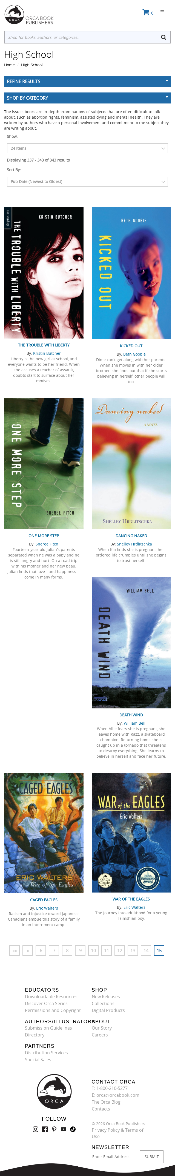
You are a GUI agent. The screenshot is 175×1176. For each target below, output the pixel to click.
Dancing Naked (131, 535)
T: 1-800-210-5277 (110, 1088)
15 (159, 951)
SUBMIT (152, 1156)
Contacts (101, 1109)
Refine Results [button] (23, 81)
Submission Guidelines (48, 1028)
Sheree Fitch (47, 544)
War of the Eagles (131, 899)
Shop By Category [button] (27, 98)
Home (9, 64)
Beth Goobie (134, 354)
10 (93, 951)
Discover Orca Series (46, 1003)
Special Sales (38, 1060)
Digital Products (108, 1010)
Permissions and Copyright (53, 1010)
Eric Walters (47, 908)
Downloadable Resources (51, 997)
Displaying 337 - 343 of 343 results (38, 160)
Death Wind (131, 714)
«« (14, 951)
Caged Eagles (44, 899)
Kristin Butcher (47, 353)
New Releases (106, 997)
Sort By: (14, 169)
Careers (100, 1035)
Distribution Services (46, 1053)
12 (119, 951)
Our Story (102, 1028)
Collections (103, 1003)
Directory (34, 1035)
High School (32, 64)
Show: (12, 136)
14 (146, 951)
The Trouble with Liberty (44, 345)
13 (132, 951)
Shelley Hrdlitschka (134, 544)
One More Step (43, 535)
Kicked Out (131, 345)
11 (106, 951)
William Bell (134, 723)
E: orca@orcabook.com (115, 1095)
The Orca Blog (106, 1102)
